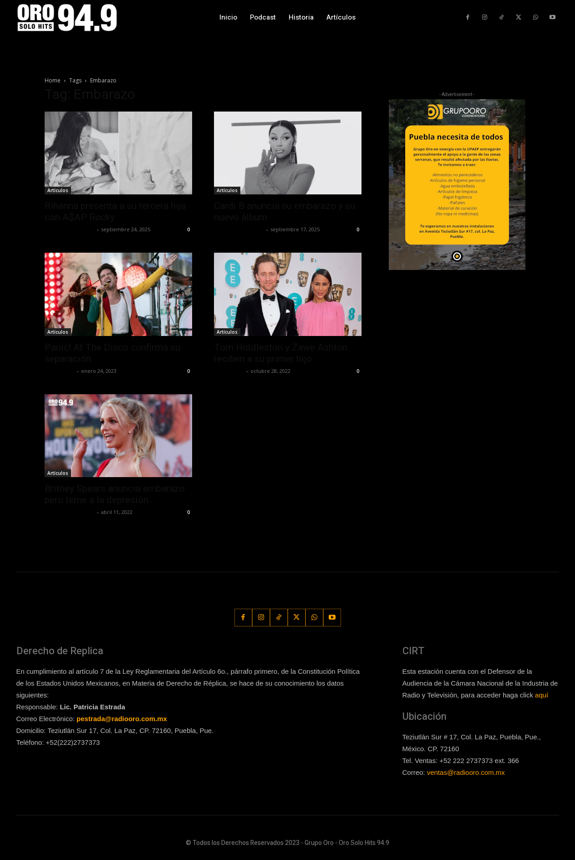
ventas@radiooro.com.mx (466, 772)
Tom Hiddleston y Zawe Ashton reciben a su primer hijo (280, 353)
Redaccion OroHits (70, 229)
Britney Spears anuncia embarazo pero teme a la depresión (115, 494)
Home (53, 80)
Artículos (57, 190)
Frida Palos (60, 370)
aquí (541, 695)
